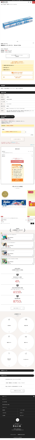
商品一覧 (5, 4)
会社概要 (4, 415)
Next (33, 223)
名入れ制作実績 (4, 401)
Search (28, 2)
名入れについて (4, 399)
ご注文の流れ (4, 412)
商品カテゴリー (5, 396)
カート (30, 2)
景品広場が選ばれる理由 (5, 404)
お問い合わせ (13, 142)
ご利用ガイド (32, 144)
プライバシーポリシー (13, 434)
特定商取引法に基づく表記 (21, 434)
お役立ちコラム (4, 407)
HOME (2, 4)
